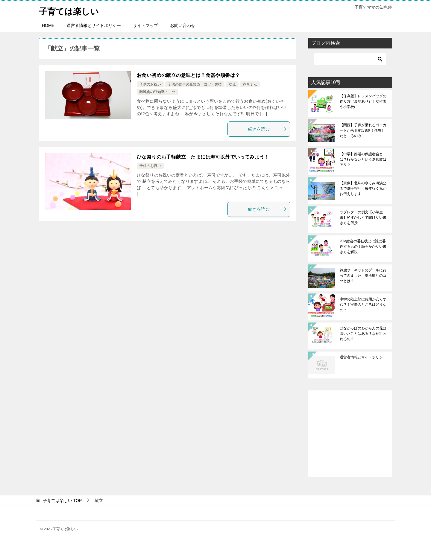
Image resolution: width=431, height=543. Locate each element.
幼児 (232, 84)
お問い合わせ (182, 25)
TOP (62, 500)
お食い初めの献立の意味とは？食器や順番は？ (188, 75)
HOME (48, 25)
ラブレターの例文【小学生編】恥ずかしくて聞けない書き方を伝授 (363, 217)
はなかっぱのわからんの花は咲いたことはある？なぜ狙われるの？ (363, 333)
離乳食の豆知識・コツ (157, 92)
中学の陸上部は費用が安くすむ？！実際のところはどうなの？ (363, 304)
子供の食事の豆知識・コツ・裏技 (195, 84)
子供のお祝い (150, 84)
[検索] (350, 59)
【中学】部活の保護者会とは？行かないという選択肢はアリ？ (363, 159)
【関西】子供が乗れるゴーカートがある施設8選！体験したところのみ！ (363, 130)
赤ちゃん (250, 84)
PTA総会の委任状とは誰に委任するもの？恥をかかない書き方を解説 (363, 246)
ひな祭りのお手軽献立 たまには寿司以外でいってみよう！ (203, 156)
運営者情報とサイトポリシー (93, 25)
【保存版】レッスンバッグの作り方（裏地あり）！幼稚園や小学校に (363, 101)
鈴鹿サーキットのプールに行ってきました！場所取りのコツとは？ (363, 275)
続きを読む (267, 129)
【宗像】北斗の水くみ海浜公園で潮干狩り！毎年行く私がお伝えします (363, 188)
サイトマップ (145, 25)
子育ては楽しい (71, 10)
